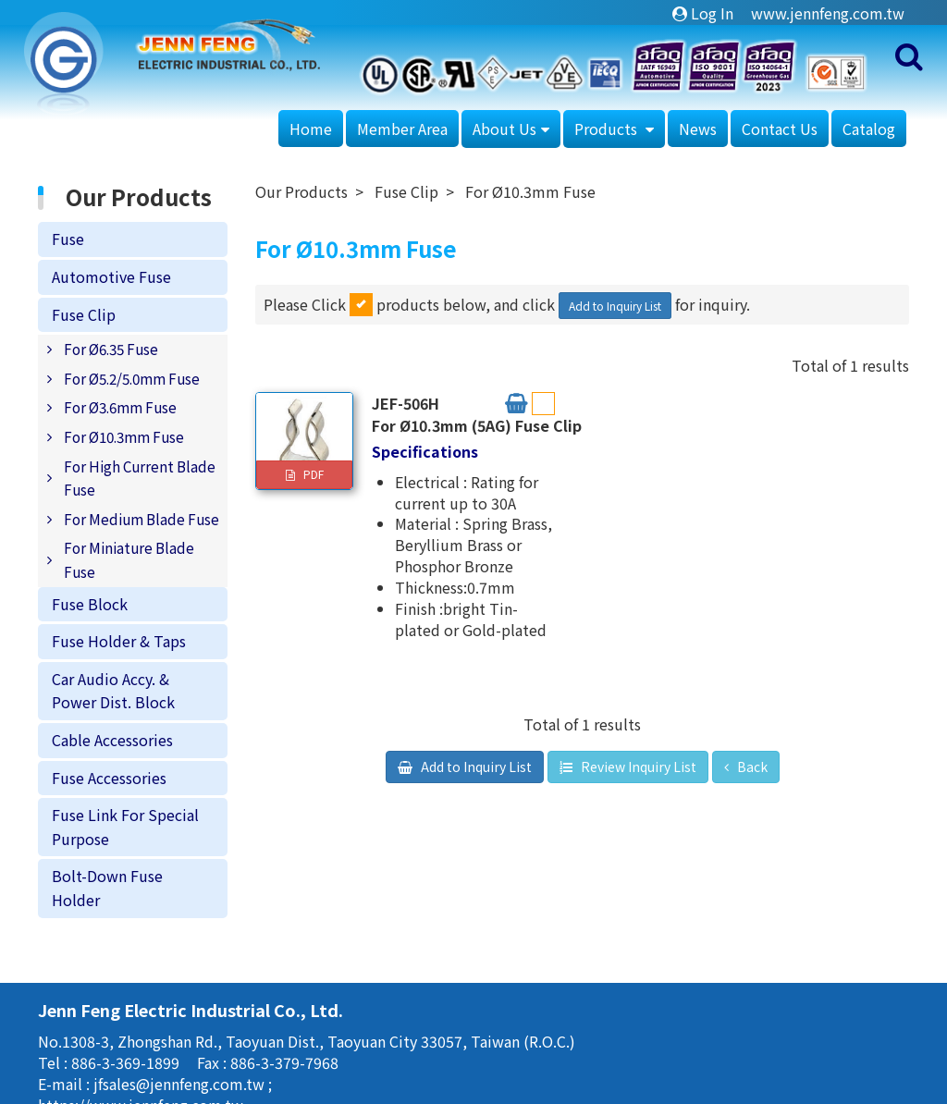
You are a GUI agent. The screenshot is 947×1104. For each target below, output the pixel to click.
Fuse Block (90, 604)
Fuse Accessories (109, 778)
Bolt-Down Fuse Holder (107, 888)
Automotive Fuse (111, 276)
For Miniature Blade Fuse (129, 559)
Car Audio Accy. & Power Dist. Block (113, 691)
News (698, 128)
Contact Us (780, 128)
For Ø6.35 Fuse (111, 348)
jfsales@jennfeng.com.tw (180, 1084)
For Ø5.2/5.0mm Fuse (132, 378)
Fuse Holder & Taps (119, 641)
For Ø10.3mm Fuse (124, 436)
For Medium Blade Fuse (141, 519)
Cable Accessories (112, 740)
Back (751, 766)
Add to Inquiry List (615, 305)
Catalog (868, 128)
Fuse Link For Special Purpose (125, 826)
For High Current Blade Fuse (139, 478)
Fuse (68, 238)
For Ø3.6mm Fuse (120, 407)
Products (607, 128)
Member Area (402, 128)
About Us (504, 128)
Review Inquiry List (637, 766)
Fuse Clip (84, 314)
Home (310, 128)
